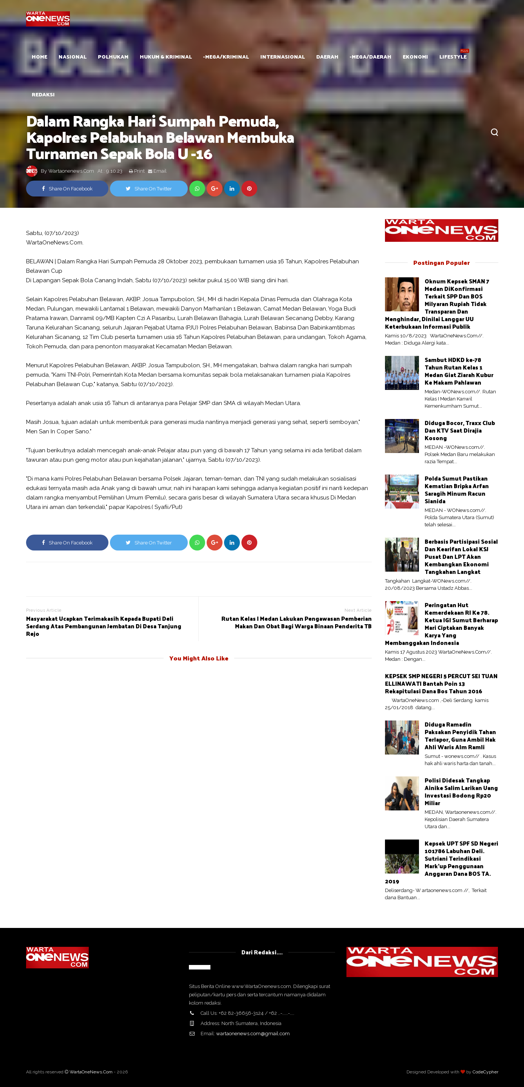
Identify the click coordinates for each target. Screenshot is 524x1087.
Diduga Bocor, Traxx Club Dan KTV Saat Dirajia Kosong (460, 430)
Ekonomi (415, 56)
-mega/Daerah (370, 56)
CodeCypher (485, 1072)
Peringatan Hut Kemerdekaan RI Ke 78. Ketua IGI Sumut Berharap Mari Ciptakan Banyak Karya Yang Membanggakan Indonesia (441, 624)
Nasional (73, 56)
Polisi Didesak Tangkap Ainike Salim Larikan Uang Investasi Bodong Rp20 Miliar (461, 791)
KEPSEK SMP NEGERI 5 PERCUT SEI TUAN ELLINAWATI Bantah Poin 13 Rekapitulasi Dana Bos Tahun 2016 (441, 683)
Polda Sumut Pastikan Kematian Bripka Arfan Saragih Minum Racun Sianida (457, 489)
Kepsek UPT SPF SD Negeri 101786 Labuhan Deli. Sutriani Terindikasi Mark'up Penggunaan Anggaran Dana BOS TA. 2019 (441, 862)
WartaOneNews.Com (91, 1072)
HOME (39, 56)
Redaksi (43, 94)
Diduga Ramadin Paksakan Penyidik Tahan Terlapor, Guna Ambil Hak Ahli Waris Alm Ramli (460, 735)
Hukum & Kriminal (166, 56)
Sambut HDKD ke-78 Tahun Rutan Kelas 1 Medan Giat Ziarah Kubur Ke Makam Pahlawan (459, 370)
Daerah (327, 56)
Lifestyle (453, 56)
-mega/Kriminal (226, 56)
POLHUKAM (113, 56)
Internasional (282, 56)
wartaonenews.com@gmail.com (253, 1033)
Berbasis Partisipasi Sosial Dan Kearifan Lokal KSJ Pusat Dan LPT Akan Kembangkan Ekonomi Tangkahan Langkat (461, 556)
